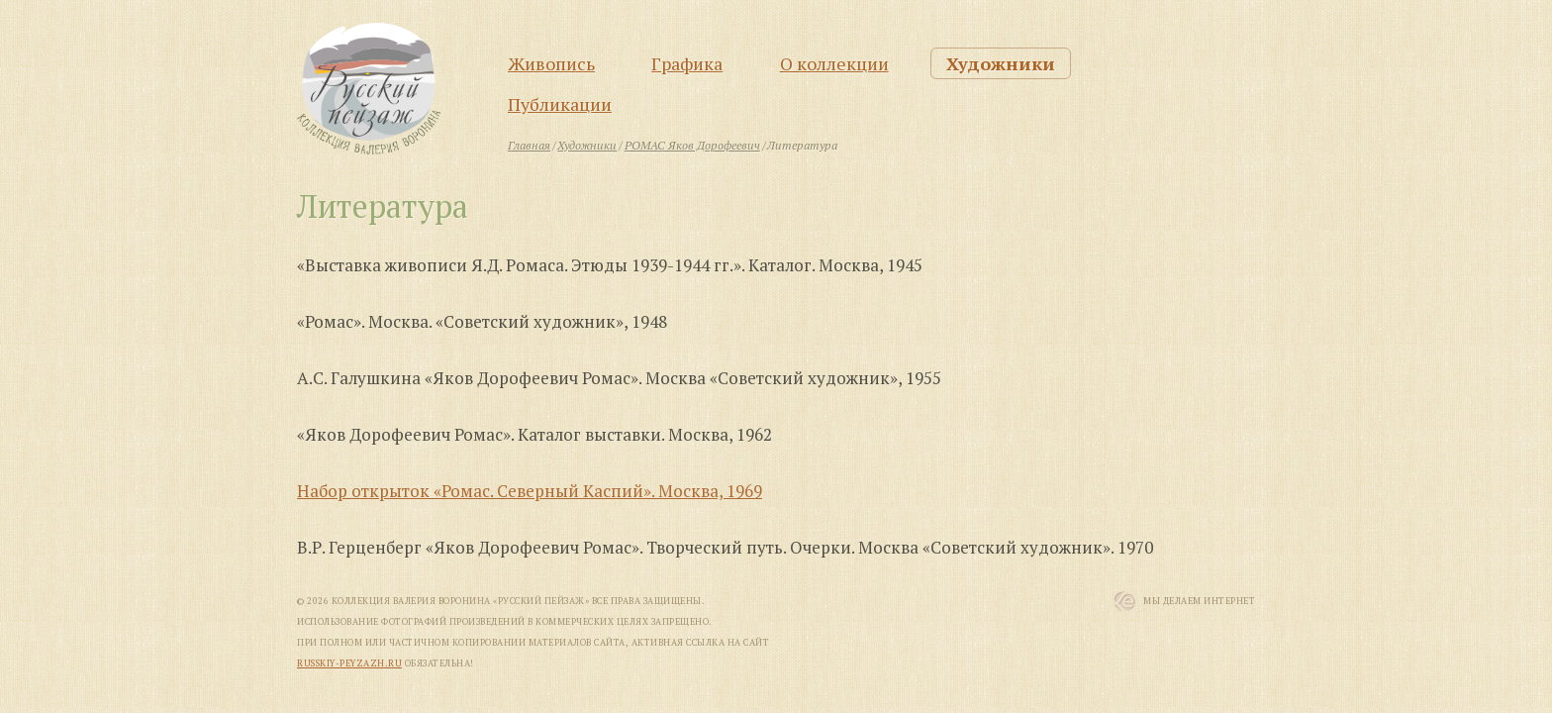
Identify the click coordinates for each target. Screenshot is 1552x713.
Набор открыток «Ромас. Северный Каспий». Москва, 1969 (529, 490)
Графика (687, 63)
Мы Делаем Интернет (1199, 601)
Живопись (551, 63)
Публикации (560, 104)
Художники (1000, 63)
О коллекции (834, 63)
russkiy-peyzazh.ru (349, 663)
